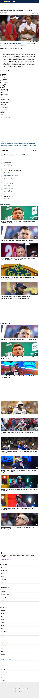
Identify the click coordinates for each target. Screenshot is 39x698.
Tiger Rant (3, 591)
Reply (5, 165)
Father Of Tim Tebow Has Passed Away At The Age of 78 (18, 240)
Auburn (2, 616)
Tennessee (3, 645)
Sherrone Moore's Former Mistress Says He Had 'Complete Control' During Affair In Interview (16, 297)
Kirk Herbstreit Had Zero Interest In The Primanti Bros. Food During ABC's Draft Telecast (18, 258)
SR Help (3, 582)
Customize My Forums (6, 659)
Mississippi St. (4, 631)
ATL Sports (3, 579)
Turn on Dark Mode (19, 691)
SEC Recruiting (4, 570)
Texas (2, 648)
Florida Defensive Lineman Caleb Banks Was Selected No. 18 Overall (19, 452)
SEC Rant (3, 567)
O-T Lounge (3, 597)
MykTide (6, 188)
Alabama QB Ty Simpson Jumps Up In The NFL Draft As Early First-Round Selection (18, 471)
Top (34, 150)
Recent (36, 150)
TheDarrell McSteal (8, 194)
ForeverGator (7, 168)
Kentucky (3, 625)
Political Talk (3, 600)
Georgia (2, 622)
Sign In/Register (34, 683)
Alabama (3, 610)
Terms (27, 688)
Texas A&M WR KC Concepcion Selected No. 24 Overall (18, 415)
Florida (2, 619)
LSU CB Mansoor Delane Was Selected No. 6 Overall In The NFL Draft (18, 143)
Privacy (11, 688)
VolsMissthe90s (7, 162)
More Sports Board (5, 594)
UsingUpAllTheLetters (9, 175)
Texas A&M (3, 651)
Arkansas (3, 613)
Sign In (2, 677)
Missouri (3, 634)
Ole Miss (3, 639)
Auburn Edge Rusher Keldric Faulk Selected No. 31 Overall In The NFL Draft (19, 376)
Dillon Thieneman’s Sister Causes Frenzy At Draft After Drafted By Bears (18, 221)
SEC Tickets (3, 573)
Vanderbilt (3, 654)
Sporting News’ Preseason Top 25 (22, 43)
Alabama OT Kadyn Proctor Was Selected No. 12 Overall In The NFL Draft (19, 490)
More (2, 603)
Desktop (21, 686)
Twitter (8, 559)
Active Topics (4, 674)
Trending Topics (4, 669)
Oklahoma (3, 637)
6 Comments (35, 13)
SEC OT (3, 576)
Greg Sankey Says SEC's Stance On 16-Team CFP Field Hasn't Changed (18, 145)
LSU (2, 628)
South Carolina (4, 642)
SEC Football (7, 117)
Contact (23, 688)
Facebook (3, 559)
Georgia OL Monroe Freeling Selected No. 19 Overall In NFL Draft (18, 433)
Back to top (3, 683)
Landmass (6, 181)
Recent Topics (4, 671)
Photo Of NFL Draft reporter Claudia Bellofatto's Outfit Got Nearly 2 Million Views (18, 278)
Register (3, 680)
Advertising (17, 688)
